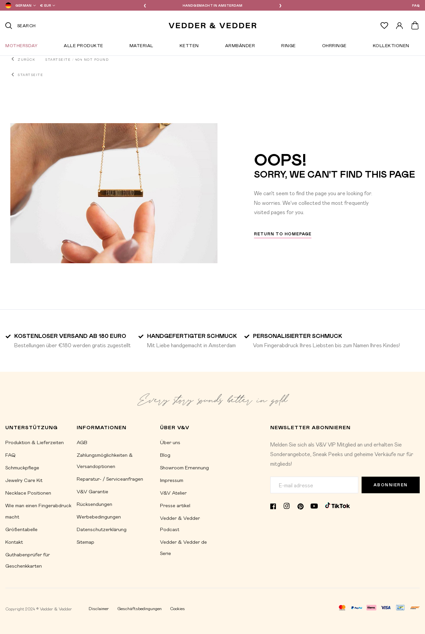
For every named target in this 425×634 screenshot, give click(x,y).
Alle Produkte (83, 46)
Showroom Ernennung (184, 467)
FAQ (416, 5)
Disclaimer (99, 608)
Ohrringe (334, 46)
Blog (165, 454)
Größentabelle (21, 529)
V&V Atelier (173, 492)
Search (26, 25)
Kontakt (14, 541)
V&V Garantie (92, 491)
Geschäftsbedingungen (139, 608)
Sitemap (85, 541)
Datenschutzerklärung (102, 529)
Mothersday (21, 46)
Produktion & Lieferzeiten (34, 442)
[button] (19, 5)
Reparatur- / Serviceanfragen (110, 478)
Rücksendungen (94, 504)
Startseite (58, 59)
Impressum (171, 480)
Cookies (177, 608)
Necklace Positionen (28, 492)
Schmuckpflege (22, 467)
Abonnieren (391, 485)
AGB (82, 442)
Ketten (189, 46)
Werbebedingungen (99, 516)
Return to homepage (282, 234)
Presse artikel (175, 505)
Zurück (26, 59)
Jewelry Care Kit (23, 480)
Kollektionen (391, 46)
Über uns (170, 442)
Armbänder (240, 46)
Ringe (288, 46)
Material (141, 46)
